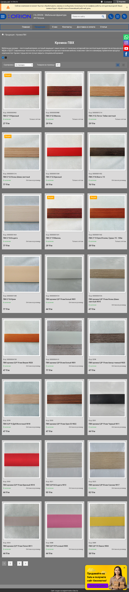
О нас (54, 27)
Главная (26, 27)
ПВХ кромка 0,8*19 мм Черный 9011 (104, 424)
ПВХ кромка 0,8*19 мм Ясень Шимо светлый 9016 (104, 300)
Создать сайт (5, 2)
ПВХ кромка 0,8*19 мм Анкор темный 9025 (107, 363)
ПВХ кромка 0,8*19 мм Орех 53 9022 (61, 424)
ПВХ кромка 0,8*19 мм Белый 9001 (61, 299)
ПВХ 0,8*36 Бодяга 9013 (56, 485)
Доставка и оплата (86, 27)
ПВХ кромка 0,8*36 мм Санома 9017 (104, 485)
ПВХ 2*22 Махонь (53, 116)
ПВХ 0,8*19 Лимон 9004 (99, 546)
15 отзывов (108, 2)
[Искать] (103, 16)
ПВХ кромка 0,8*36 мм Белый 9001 (61, 363)
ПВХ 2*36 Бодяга (10, 238)
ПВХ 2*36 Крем (9, 299)
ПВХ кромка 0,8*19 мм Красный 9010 (19, 485)
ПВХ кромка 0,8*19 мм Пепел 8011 (17, 546)
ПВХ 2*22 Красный (54, 177)
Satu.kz (75, 591)
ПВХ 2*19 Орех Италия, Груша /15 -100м (105, 238)
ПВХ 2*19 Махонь (53, 238)
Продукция (40, 27)
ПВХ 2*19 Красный (11, 116)
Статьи (103, 27)
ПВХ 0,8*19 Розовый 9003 (57, 546)
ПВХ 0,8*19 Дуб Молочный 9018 (16, 424)
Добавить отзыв (124, 16)
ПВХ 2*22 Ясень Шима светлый (16, 177)
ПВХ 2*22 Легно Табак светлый (102, 116)
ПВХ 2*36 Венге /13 (97, 177)
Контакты (67, 27)
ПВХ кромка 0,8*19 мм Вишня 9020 (18, 363)
